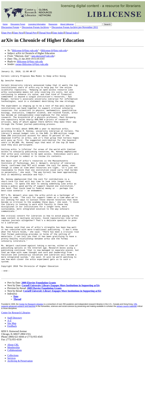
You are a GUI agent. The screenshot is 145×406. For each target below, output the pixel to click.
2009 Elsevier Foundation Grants (38, 324)
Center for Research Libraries (31, 345)
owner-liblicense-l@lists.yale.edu (31, 64)
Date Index (58, 32)
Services (11, 399)
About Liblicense (67, 24)
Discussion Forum (18, 24)
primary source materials (127, 347)
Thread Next (45, 32)
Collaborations (14, 391)
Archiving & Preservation (20, 402)
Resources (52, 24)
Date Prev (7, 32)
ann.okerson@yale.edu (43, 56)
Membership (13, 388)
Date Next (18, 32)
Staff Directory (14, 359)
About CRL (13, 386)
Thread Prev (31, 32)
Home (5, 24)
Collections (13, 396)
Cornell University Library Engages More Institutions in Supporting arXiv (61, 326)
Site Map (11, 364)
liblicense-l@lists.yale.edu (25, 50)
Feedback (12, 367)
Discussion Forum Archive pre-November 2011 (75, 27)
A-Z (9, 361)
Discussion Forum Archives (35, 27)
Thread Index (71, 32)
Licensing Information (37, 24)
